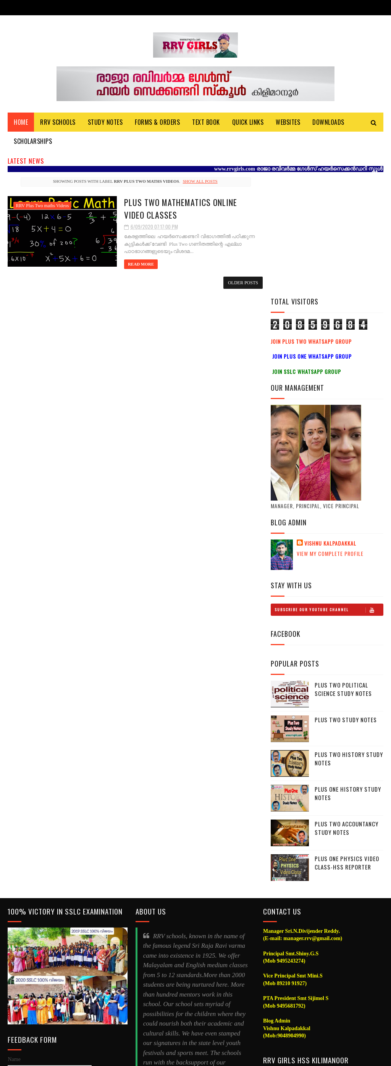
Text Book (206, 122)
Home (21, 122)
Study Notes (105, 122)
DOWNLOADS (328, 122)
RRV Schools (58, 122)
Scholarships (33, 141)
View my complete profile (330, 431)
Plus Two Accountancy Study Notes (346, 705)
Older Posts (238, 282)
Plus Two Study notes (346, 597)
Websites (288, 122)
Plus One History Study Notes (348, 671)
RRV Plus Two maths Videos (42, 206)
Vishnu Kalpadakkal (330, 421)
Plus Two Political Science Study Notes (343, 566)
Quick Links (248, 122)
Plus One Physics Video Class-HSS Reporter (347, 740)
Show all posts (197, 181)
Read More (135, 264)
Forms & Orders (157, 122)
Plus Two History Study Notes (349, 636)
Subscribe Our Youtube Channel (329, 487)
